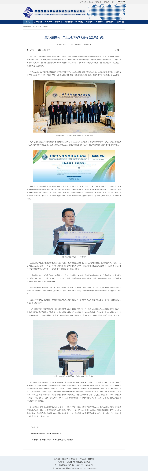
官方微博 (98, 2)
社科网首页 (82, 2)
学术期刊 (79, 22)
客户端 (91, 2)
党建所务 (110, 22)
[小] (39, 50)
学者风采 (58, 22)
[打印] (48, 50)
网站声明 (65, 459)
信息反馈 (74, 459)
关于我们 (38, 22)
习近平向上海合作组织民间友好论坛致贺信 (45, 433)
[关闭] (44, 50)
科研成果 (48, 22)
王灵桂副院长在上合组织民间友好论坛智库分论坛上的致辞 (51, 440)
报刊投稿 (106, 2)
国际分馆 (89, 22)
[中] (36, 50)
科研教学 (69, 22)
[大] (32, 50)
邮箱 (113, 2)
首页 (28, 22)
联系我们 (57, 459)
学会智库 (99, 22)
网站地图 (83, 459)
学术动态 (45, 26)
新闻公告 (120, 22)
